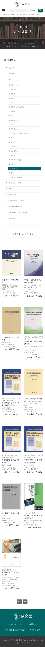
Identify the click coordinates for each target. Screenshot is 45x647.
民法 (12, 116)
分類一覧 (23, 46)
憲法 (12, 102)
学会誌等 (12, 218)
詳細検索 (33, 10)
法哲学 (13, 94)
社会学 (11, 189)
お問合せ (39, 14)
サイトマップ (34, 630)
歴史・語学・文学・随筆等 (18, 212)
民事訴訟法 (14, 120)
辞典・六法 (14, 85)
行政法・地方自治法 (17, 107)
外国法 (13, 164)
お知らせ (6, 14)
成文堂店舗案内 (22, 14)
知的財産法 (13, 168)
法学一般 (13, 89)
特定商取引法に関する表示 (16, 630)
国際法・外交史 (16, 160)
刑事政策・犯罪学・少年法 (19, 133)
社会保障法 (14, 151)
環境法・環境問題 (16, 177)
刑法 (12, 124)
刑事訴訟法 (14, 129)
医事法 (13, 155)
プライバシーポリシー (18, 624)
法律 (10, 79)
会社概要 (31, 14)
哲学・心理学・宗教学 (16, 201)
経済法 (13, 142)
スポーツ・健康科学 (16, 206)
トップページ (11, 46)
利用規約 (32, 624)
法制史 (13, 98)
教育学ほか (12, 195)
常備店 (13, 14)
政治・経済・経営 (15, 183)
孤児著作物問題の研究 (33, 399)
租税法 (13, 111)
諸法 (12, 173)
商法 (12, 138)
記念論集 (12, 74)
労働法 (13, 146)
